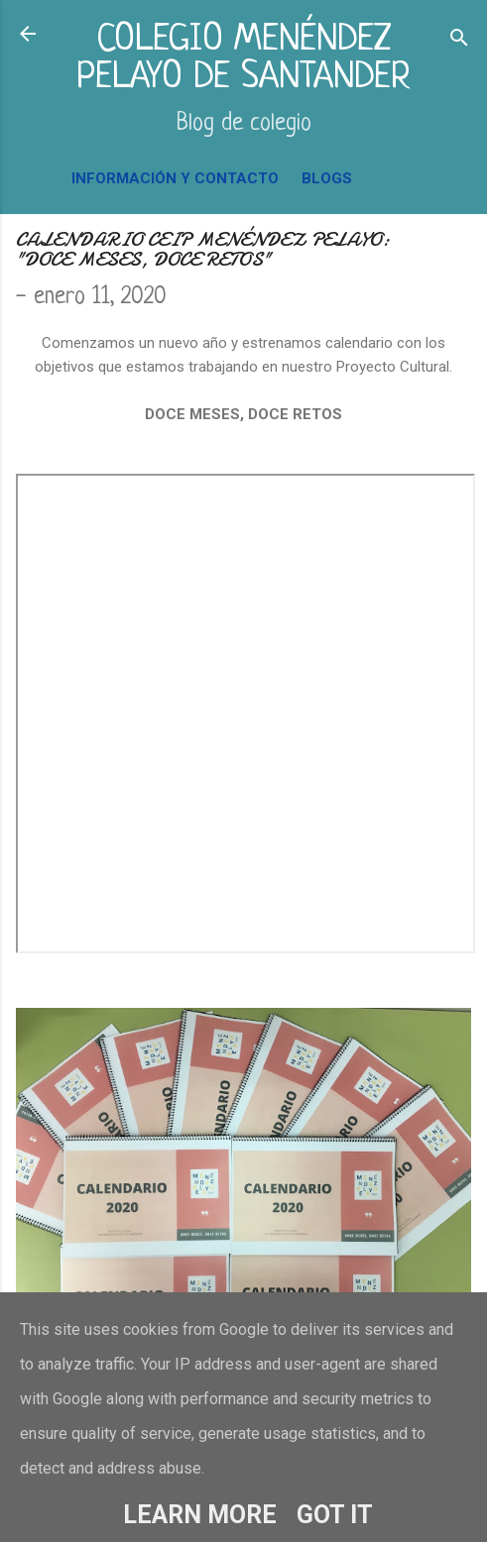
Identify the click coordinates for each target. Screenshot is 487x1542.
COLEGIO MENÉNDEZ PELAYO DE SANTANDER (243, 59)
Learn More (200, 1514)
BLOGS (327, 178)
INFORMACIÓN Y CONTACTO (175, 178)
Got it (335, 1514)
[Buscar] (459, 40)
